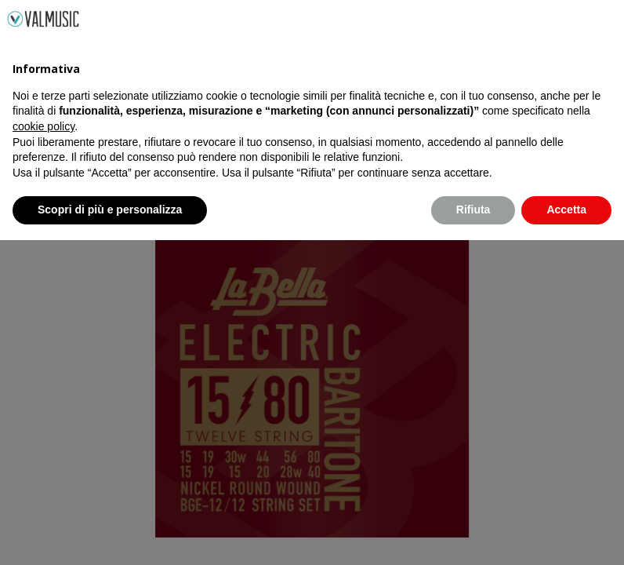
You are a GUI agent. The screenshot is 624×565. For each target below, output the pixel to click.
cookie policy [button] (43, 451)
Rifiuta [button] (473, 534)
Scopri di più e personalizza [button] (110, 534)
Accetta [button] (566, 534)
